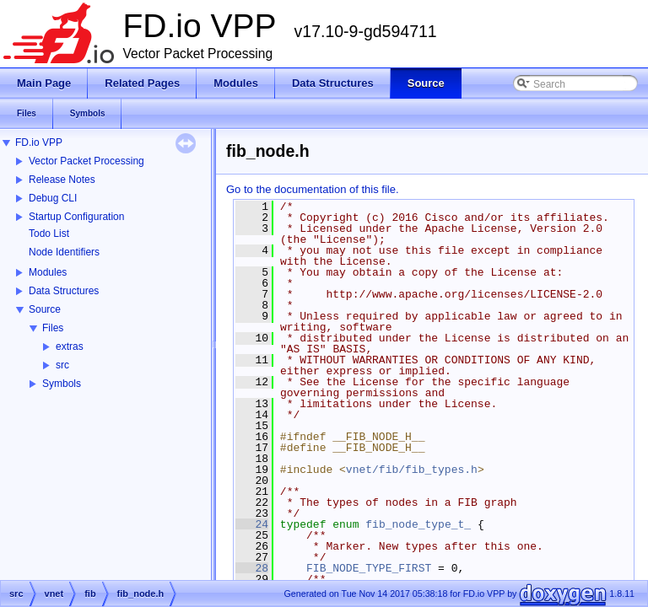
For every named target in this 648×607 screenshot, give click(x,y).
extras (70, 346)
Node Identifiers (64, 252)
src (62, 365)
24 (251, 524)
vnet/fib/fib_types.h (412, 469)
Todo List (49, 233)
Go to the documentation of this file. (312, 189)
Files (52, 328)
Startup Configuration (76, 217)
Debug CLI (53, 198)
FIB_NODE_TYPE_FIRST (368, 568)
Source (45, 309)
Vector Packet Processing (86, 161)
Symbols (61, 383)
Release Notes (62, 179)
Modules (48, 272)
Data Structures (64, 291)
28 (251, 568)
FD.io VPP (38, 142)
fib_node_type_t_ (418, 524)
